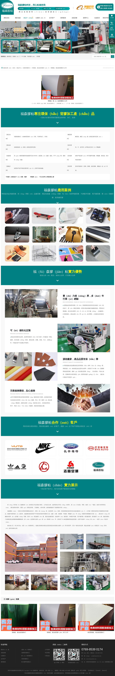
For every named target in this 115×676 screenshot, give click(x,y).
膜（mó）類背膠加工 (27, 655)
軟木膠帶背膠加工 (26, 662)
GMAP (98, 670)
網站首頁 (6, 18)
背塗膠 (38, 56)
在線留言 (97, 18)
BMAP (104, 670)
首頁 (14, 68)
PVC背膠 (24, 56)
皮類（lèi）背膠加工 (26, 649)
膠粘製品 (9, 56)
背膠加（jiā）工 (16, 56)
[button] (56, 51)
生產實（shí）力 (40, 18)
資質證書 (74, 18)
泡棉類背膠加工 (25, 652)
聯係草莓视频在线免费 (108, 18)
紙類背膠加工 (27, 68)
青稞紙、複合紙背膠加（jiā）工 (40, 68)
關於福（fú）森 (5, 649)
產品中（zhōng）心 (29, 18)
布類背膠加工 (25, 658)
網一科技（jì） (49, 670)
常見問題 (47, 652)
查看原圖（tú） (60, 103)
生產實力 (3, 655)
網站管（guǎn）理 (76, 670)
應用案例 (63, 18)
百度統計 (91, 670)
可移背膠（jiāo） (31, 56)
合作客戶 (52, 18)
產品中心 (19, 68)
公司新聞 (47, 649)
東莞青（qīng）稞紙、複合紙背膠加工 (43, 103)
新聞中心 (86, 18)
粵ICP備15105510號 (65, 670)
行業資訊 (47, 655)
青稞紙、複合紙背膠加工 (75, 103)
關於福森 (18, 18)
